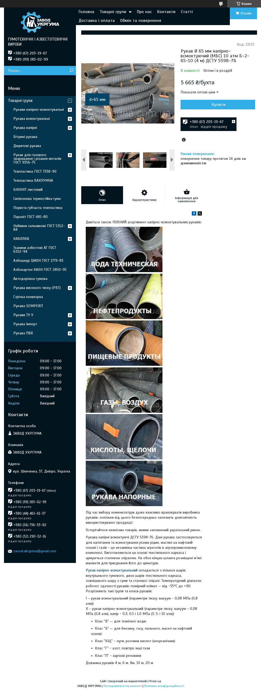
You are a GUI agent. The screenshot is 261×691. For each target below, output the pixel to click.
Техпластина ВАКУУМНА (33, 180)
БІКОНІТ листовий (28, 189)
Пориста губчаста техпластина (37, 207)
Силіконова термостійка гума (37, 198)
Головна (86, 11)
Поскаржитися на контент (122, 686)
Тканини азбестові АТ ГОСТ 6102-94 (34, 249)
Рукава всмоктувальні (31, 118)
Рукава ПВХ (23, 333)
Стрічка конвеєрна (28, 297)
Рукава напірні (25, 127)
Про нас (144, 11)
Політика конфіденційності (164, 686)
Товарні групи (113, 11)
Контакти (166, 11)
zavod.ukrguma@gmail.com (34, 551)
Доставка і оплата (97, 20)
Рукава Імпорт (25, 324)
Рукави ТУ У (23, 315)
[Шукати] (71, 70)
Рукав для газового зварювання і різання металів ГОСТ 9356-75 (37, 159)
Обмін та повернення (140, 20)
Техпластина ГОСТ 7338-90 (34, 171)
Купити (219, 104)
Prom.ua (155, 681)
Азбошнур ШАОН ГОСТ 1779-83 (38, 260)
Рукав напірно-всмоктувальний (111, 570)
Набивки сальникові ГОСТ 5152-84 (39, 228)
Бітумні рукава (25, 136)
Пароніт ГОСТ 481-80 (30, 217)
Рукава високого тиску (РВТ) (37, 287)
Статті (187, 11)
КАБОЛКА (21, 238)
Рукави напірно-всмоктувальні (38, 109)
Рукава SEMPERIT (28, 306)
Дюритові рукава (27, 146)
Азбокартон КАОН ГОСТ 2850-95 (40, 269)
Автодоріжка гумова (30, 278)
